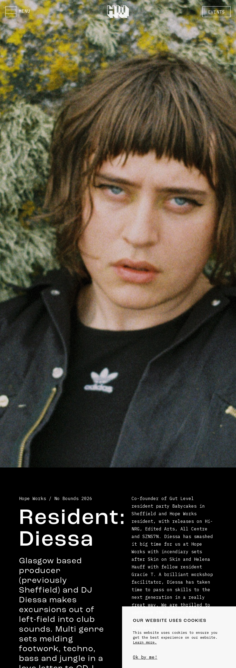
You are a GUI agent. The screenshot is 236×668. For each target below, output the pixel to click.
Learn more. (145, 642)
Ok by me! (145, 657)
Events (216, 12)
